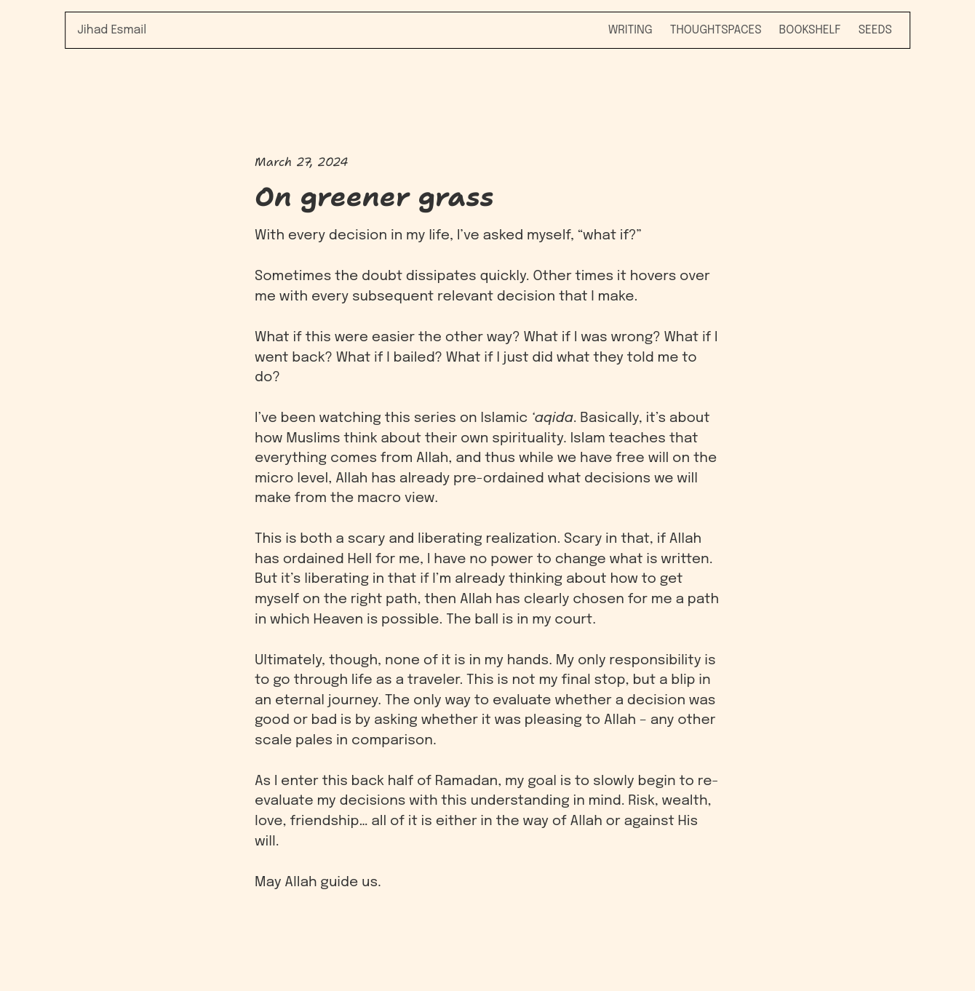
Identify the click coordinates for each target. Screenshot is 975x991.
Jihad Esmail (111, 30)
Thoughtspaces (716, 30)
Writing (630, 30)
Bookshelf (810, 30)
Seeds (875, 30)
